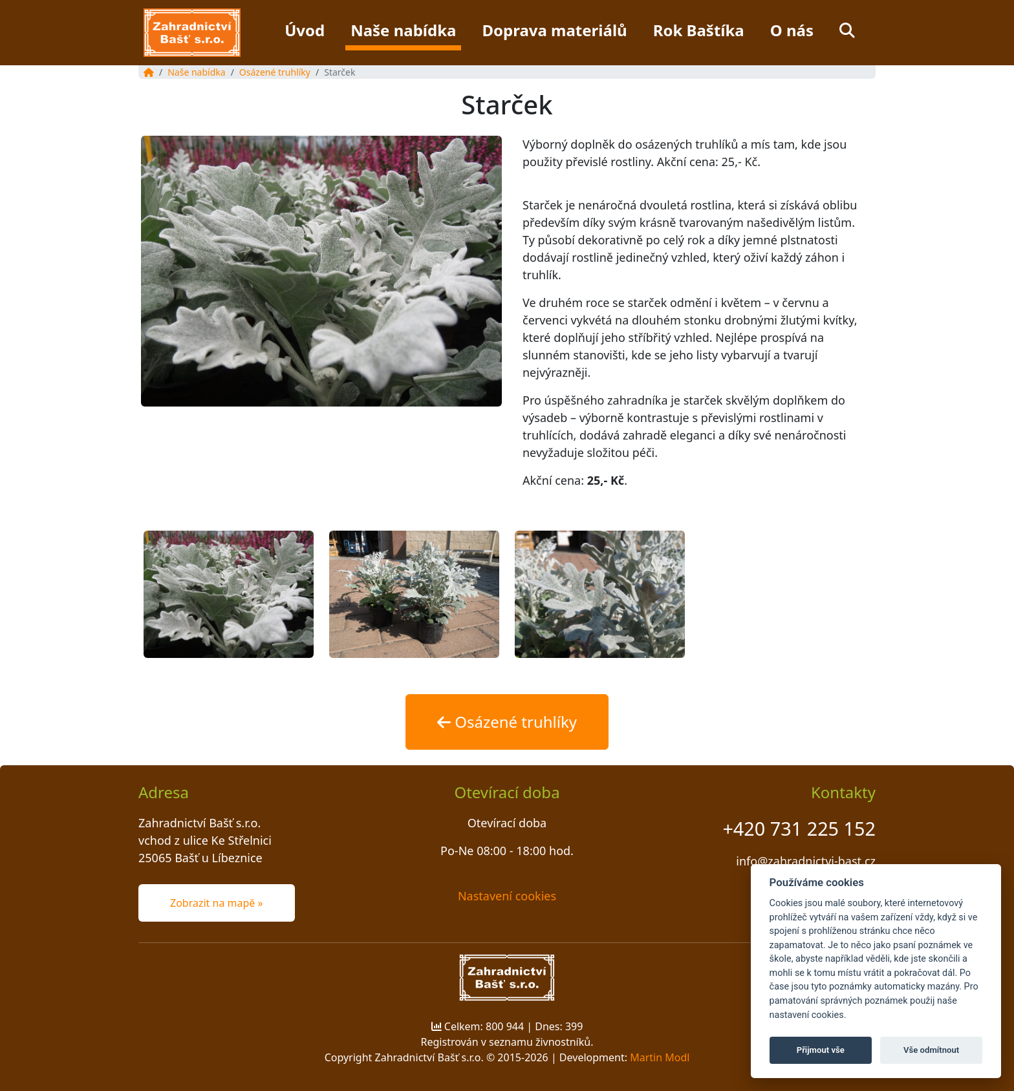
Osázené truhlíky (274, 72)
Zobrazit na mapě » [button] (216, 903)
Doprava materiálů (554, 30)
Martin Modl (659, 1057)
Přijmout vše (821, 1050)
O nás (792, 30)
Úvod (305, 30)
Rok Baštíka (698, 30)
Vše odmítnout (931, 1050)
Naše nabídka (403, 30)
